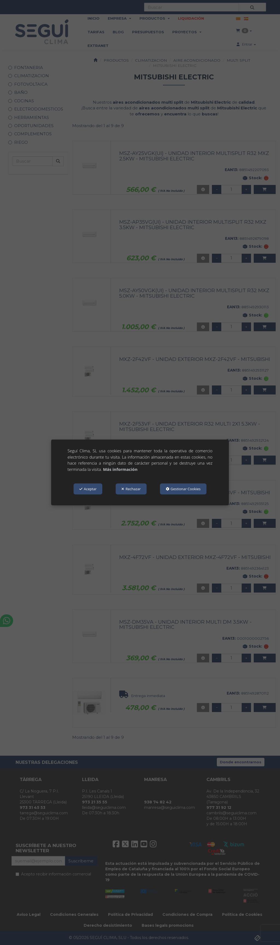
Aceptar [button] (88, 488)
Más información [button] (120, 469)
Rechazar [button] (131, 488)
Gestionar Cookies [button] (183, 488)
